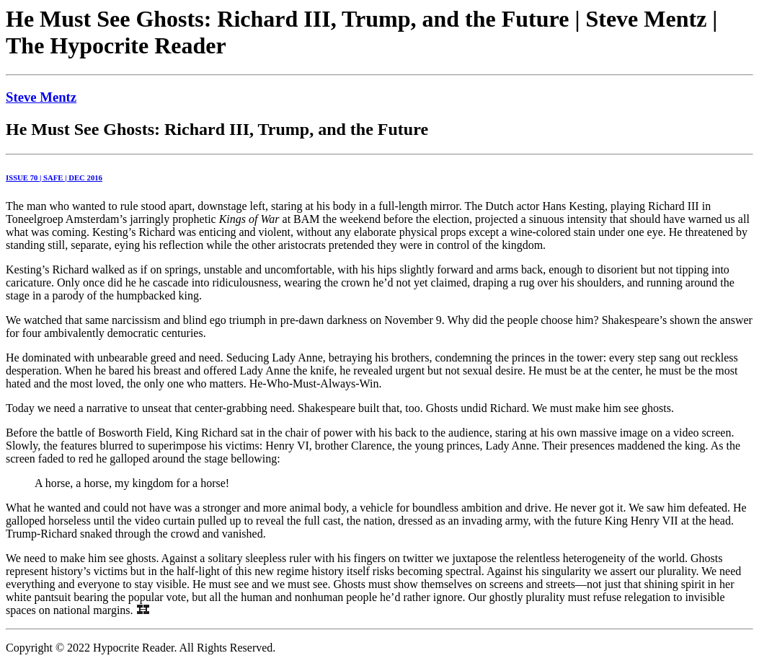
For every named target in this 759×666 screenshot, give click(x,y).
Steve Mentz (41, 97)
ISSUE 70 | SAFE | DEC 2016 (54, 177)
